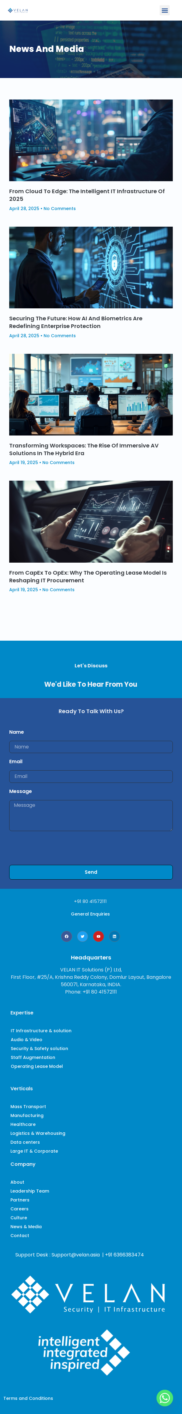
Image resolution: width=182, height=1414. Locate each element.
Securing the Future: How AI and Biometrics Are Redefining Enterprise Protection (75, 322)
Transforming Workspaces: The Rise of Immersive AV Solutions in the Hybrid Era (84, 449)
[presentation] (56, 848)
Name (16, 732)
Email (15, 761)
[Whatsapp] (165, 1398)
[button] (165, 10)
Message (20, 791)
